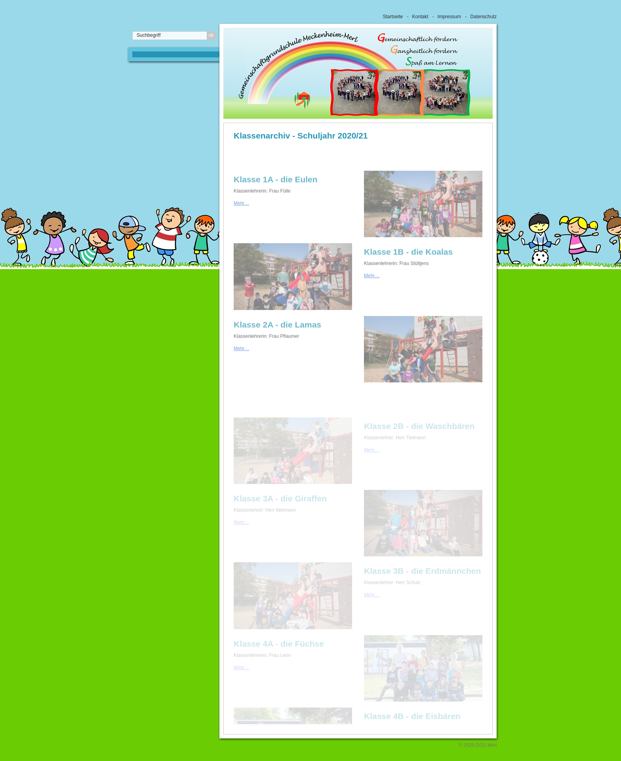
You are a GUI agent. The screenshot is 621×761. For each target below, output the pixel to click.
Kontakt (420, 16)
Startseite (393, 16)
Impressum (449, 16)
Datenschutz (483, 16)
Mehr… (241, 212)
